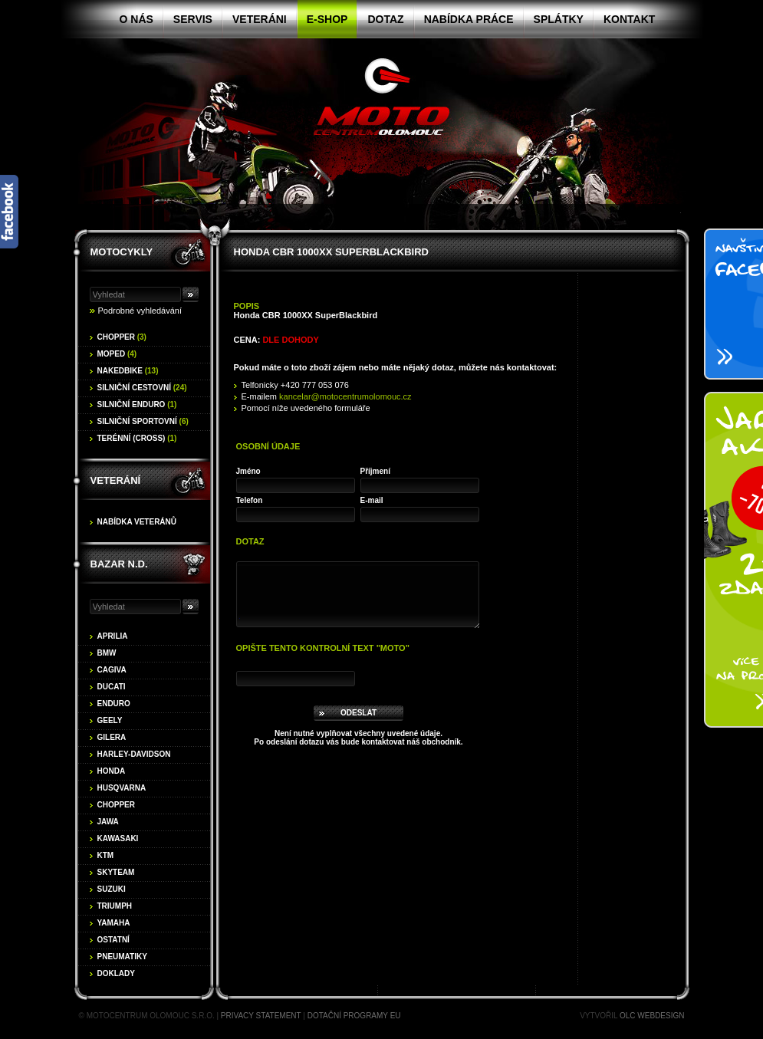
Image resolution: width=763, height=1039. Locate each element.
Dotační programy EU (354, 1015)
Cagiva (112, 670)
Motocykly (121, 252)
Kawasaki (118, 838)
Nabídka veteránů (137, 522)
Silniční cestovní (142, 387)
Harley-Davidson (134, 754)
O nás (136, 19)
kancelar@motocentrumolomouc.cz (345, 396)
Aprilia (112, 636)
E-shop (327, 19)
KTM (105, 855)
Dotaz (385, 19)
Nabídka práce (469, 19)
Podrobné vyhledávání (140, 310)
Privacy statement (261, 1015)
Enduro (113, 703)
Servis (192, 19)
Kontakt (629, 19)
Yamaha (113, 923)
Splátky (559, 19)
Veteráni (259, 19)
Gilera (112, 737)
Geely (110, 720)
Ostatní (113, 939)
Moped (117, 354)
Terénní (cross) (137, 438)
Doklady (116, 973)
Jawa (108, 821)
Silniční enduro (137, 404)
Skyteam (116, 872)
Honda (111, 771)
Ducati (111, 686)
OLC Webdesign (652, 1015)
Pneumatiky (122, 956)
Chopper (121, 337)
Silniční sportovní (143, 421)
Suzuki (111, 889)
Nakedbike (128, 371)
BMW (107, 653)
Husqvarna (121, 788)
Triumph (115, 906)
